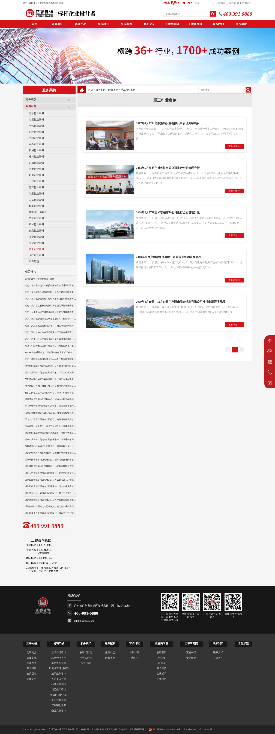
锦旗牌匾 (134, 652)
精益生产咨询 (58, 689)
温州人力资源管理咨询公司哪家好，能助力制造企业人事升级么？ (50, 473)
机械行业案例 (36, 150)
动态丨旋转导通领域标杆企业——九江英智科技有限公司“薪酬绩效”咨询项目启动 (50, 359)
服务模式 (103, 24)
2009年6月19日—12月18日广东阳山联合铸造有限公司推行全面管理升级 (180, 301)
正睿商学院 (172, 24)
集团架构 (32, 679)
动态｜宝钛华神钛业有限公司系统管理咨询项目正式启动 (50, 332)
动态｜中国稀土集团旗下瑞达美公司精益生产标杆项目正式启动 (50, 346)
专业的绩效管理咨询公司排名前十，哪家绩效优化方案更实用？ (50, 406)
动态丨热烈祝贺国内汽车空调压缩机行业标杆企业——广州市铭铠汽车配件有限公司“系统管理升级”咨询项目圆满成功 (50, 319)
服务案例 (126, 24)
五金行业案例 (36, 243)
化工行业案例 (36, 206)
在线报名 (161, 679)
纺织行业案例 (36, 138)
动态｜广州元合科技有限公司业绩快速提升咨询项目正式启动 (50, 339)
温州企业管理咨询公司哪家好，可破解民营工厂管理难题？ (50, 479)
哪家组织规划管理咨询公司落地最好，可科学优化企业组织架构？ (50, 433)
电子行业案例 (36, 113)
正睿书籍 (191, 652)
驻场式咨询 (86, 652)
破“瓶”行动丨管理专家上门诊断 (39, 279)
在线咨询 (234, 3)
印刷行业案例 (36, 193)
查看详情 (235, 146)
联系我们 (247, 3)
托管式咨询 (86, 657)
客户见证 (149, 24)
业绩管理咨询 (58, 652)
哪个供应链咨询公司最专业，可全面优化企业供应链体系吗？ (50, 386)
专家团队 (32, 663)
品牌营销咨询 (58, 684)
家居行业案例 (36, 162)
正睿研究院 (195, 24)
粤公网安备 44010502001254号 (165, 729)
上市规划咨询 (58, 700)
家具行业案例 (36, 144)
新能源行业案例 (37, 212)
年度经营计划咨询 (59, 668)
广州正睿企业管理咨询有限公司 (63, 729)
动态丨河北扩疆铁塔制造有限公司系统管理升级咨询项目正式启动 (50, 292)
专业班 (161, 657)
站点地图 (208, 729)
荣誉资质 (32, 668)
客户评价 (161, 668)
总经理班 (161, 652)
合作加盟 (220, 3)
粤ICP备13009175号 (193, 729)
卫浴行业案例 (36, 199)
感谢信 (134, 657)
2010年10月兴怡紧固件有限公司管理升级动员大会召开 (170, 257)
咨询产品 (80, 24)
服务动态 (50, 101)
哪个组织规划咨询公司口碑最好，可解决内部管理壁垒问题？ (50, 366)
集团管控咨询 (58, 663)
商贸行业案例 (36, 236)
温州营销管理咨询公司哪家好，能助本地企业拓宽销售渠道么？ (50, 453)
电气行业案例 (36, 125)
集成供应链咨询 (58, 694)
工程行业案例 (36, 181)
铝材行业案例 (36, 224)
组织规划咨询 (58, 673)
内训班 (161, 663)
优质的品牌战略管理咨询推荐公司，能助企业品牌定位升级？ (50, 379)
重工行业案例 (36, 249)
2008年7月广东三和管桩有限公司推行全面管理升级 (168, 212)
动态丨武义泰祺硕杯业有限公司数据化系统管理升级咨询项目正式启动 (50, 305)
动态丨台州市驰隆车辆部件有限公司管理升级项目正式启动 (50, 312)
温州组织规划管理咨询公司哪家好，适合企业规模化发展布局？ (50, 486)
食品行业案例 (36, 230)
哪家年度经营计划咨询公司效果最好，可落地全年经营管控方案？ (50, 439)
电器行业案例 (36, 119)
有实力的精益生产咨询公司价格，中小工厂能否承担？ (50, 392)
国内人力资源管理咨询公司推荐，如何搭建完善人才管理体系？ (50, 419)
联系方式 (218, 652)
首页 (90, 89)
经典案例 (50, 107)
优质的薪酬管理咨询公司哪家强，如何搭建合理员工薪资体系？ (50, 412)
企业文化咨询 (58, 710)
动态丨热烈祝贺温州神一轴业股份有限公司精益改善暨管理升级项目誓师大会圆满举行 (50, 299)
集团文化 (32, 657)
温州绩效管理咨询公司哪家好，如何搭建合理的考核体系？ (50, 459)
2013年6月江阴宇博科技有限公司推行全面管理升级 (168, 167)
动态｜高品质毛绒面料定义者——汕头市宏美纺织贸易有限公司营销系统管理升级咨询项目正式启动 (50, 325)
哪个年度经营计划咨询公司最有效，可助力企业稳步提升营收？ (50, 372)
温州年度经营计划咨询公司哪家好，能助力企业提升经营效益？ (50, 493)
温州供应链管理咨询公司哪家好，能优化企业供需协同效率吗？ (50, 506)
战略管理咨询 (58, 657)
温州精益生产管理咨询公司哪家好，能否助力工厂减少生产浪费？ (50, 513)
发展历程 (32, 673)
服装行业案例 (36, 132)
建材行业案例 (36, 156)
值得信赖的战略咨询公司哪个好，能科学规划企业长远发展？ (50, 446)
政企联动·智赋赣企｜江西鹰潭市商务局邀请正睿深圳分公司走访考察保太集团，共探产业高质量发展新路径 (50, 352)
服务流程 (86, 663)
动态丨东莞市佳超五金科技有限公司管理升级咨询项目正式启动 (50, 285)
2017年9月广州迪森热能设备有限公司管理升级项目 (168, 123)
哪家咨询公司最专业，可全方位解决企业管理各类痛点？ (50, 426)
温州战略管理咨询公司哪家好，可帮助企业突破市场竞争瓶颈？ (50, 500)
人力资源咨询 (58, 679)
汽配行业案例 (36, 169)
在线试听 (161, 673)
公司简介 (32, 652)
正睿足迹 (34, 261)
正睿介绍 (31, 643)
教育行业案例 (36, 218)
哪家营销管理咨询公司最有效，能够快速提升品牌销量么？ (50, 399)
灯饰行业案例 (36, 175)
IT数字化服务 (58, 705)
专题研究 (191, 657)
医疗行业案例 (36, 255)
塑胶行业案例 (36, 187)
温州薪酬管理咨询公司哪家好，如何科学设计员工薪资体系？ (50, 466)
